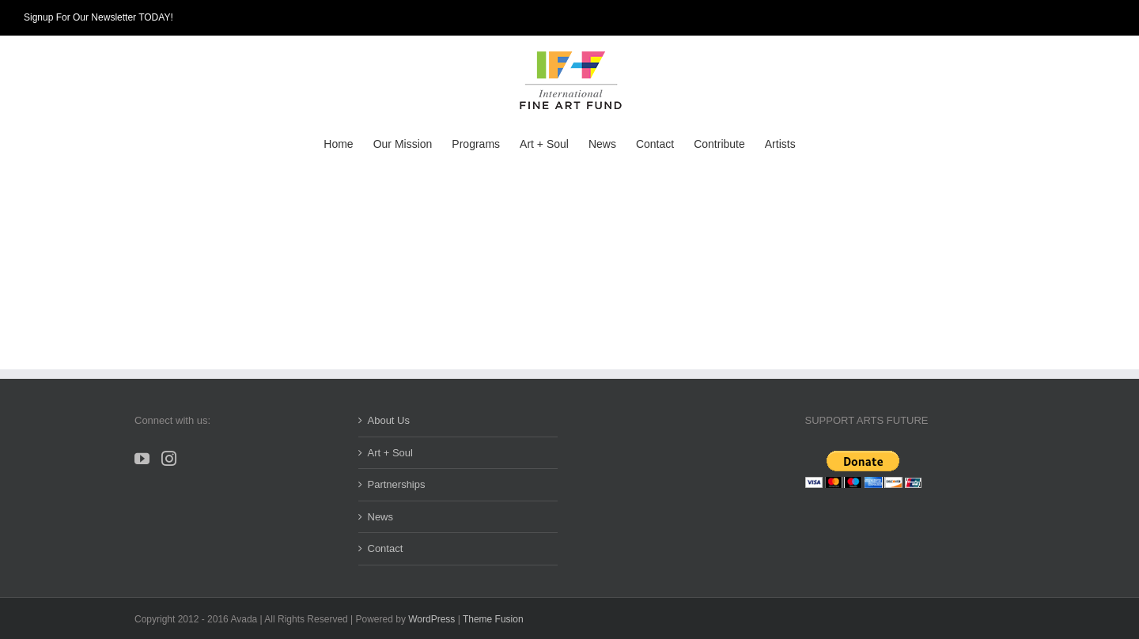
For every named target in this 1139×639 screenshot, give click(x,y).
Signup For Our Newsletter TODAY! (98, 17)
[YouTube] (141, 458)
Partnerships (397, 484)
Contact (385, 548)
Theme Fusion (493, 619)
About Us (389, 420)
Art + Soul (390, 453)
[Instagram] (168, 458)
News (381, 517)
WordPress (431, 619)
